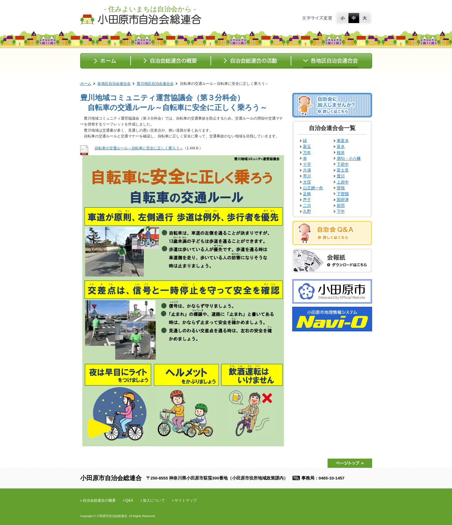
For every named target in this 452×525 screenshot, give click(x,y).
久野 (307, 211)
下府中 (343, 164)
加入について (154, 500)
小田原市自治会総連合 (140, 19)
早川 (307, 176)
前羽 (341, 205)
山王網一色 (313, 188)
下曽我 (343, 193)
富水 (341, 146)
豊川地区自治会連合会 (155, 83)
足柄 (307, 193)
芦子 (307, 199)
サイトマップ (186, 500)
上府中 (343, 182)
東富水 (343, 140)
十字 (307, 164)
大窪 (307, 182)
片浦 (307, 170)
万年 (307, 152)
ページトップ (350, 463)
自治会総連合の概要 (99, 500)
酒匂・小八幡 (349, 158)
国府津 (343, 199)
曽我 (341, 188)
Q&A (129, 500)
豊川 (341, 176)
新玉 (307, 146)
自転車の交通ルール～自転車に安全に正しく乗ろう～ (139, 148)
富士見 (343, 170)
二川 (307, 205)
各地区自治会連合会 (114, 83)
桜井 (341, 152)
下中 (341, 211)
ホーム (85, 83)
